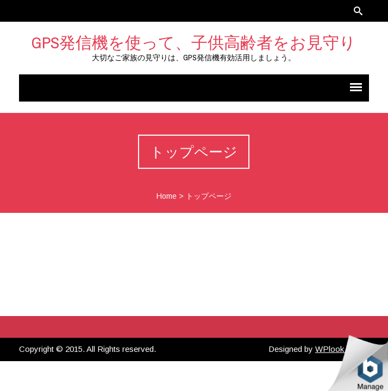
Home (167, 196)
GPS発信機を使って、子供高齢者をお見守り (194, 42)
